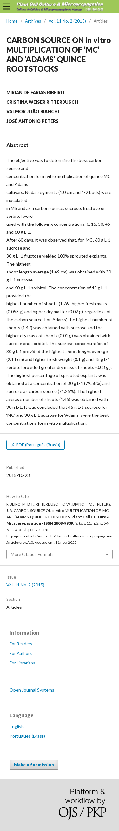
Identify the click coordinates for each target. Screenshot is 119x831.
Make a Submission (34, 764)
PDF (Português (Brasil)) (37, 444)
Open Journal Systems (32, 689)
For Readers (21, 643)
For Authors (21, 653)
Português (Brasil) (27, 736)
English (17, 726)
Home (11, 21)
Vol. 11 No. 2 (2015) (67, 21)
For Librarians (22, 662)
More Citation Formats (32, 554)
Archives (33, 21)
